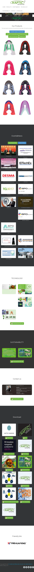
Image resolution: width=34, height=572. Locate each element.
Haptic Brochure (9, 470)
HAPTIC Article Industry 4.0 (9, 454)
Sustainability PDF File (25, 470)
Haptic (25, 438)
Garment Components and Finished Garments (17, 34)
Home (4, 7)
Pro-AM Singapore (9, 258)
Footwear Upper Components (17, 31)
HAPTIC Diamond (8, 438)
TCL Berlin (8, 194)
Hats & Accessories (13, 36)
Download (19, 10)
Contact (13, 10)
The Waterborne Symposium (25, 207)
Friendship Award (8, 156)
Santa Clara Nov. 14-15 (25, 169)
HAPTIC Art (22, 36)
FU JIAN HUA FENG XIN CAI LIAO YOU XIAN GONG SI (20, 564)
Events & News (22, 142)
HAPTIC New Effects (25, 486)
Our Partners (9, 207)
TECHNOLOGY (24, 7)
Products (9, 7)
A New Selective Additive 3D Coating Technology (10, 502)
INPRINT (25, 258)
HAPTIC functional (8, 517)
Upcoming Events (13, 142)
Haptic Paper (9, 486)
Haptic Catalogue (24, 454)
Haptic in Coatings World (24, 502)
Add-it (9, 233)
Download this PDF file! (17, 323)
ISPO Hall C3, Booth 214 (25, 220)
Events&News (16, 7)
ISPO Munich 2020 (25, 194)
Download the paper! (17, 399)
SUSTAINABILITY (6, 10)
